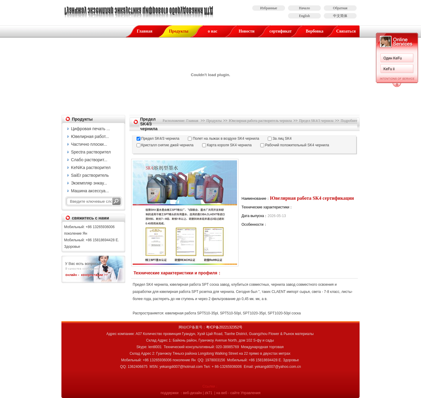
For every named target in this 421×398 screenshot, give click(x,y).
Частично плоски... (89, 144)
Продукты (178, 31)
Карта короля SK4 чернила (229, 145)
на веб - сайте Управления (238, 393)
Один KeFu (392, 58)
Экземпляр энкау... (89, 183)
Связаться (346, 31)
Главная (144, 31)
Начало (304, 8)
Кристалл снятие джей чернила (167, 145)
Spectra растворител (91, 152)
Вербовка (314, 31)
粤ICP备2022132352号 (224, 327)
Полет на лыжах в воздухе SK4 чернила (226, 138)
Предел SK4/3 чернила (316, 121)
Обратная (340, 8)
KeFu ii (388, 69)
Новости (246, 31)
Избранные (268, 8)
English (304, 16)
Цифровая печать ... (90, 128)
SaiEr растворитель (90, 175)
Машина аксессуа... (90, 190)
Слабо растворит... (89, 159)
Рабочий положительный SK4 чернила (297, 145)
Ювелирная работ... (90, 136)
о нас (212, 31)
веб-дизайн (192, 393)
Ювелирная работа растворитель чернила (260, 121)
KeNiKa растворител (91, 167)
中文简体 (340, 16)
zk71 (208, 393)
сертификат (281, 31)
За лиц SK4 (282, 138)
